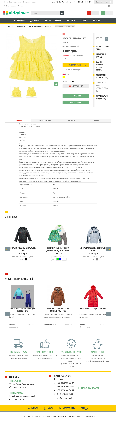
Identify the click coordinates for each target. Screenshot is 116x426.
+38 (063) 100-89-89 (65, 383)
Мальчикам (19, 20)
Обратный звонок (103, 2)
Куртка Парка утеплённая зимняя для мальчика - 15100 (58, 309)
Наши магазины (10, 6)
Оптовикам (62, 416)
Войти (21, 6)
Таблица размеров (73, 69)
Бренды (96, 20)
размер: (15, 257)
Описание (18, 120)
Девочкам (35, 20)
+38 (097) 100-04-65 (65, 387)
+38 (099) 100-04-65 (65, 390)
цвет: (21, 259)
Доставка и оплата (15, 2)
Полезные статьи (29, 2)
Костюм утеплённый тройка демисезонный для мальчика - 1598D (58, 251)
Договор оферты (88, 416)
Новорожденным (53, 20)
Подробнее (22, 266)
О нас (6, 2)
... (33, 257)
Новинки (71, 20)
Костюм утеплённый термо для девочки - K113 (22, 309)
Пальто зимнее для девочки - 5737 (93, 308)
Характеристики (45, 120)
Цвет (66, 74)
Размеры (71, 120)
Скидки (84, 20)
